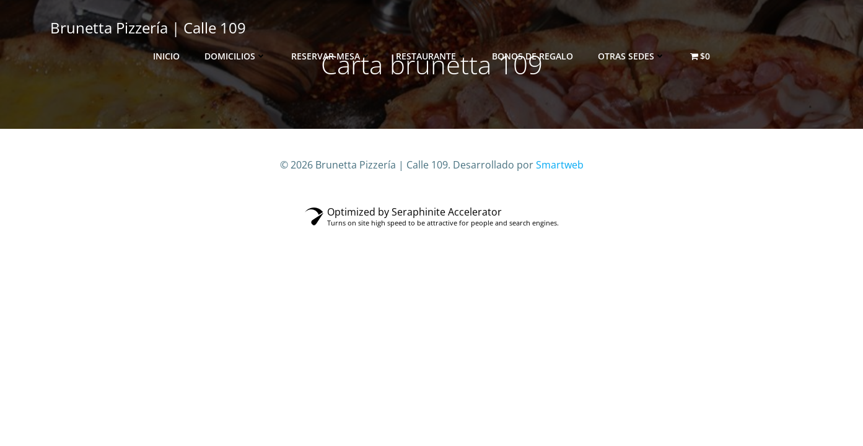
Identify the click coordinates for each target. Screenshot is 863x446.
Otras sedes (631, 56)
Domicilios (235, 56)
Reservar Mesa (331, 56)
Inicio (166, 56)
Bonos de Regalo (532, 56)
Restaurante (431, 56)
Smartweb (560, 165)
